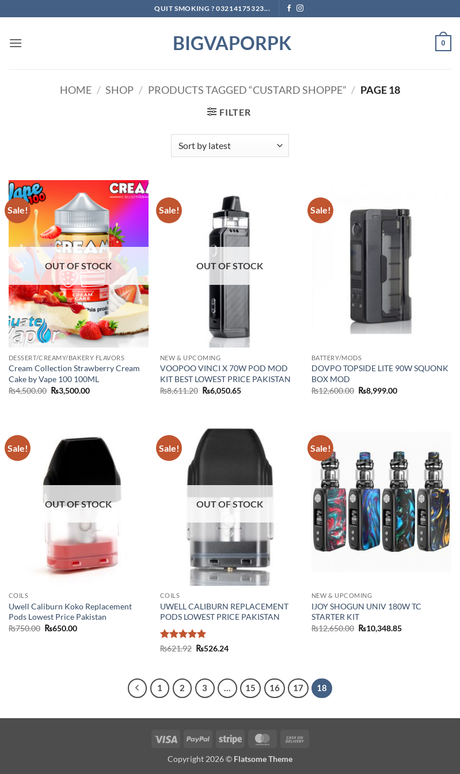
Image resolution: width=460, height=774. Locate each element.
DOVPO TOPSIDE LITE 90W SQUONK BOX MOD (379, 373)
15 (250, 688)
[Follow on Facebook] (289, 9)
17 (298, 688)
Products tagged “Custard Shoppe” (247, 89)
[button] (15, 43)
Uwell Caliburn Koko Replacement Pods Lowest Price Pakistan (70, 611)
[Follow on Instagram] (299, 9)
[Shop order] (230, 145)
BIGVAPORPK (230, 43)
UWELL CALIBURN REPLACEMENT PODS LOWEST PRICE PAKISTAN (224, 611)
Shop (119, 89)
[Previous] (137, 688)
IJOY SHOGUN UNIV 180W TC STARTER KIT (366, 611)
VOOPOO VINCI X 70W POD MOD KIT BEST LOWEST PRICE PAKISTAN (225, 373)
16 (274, 688)
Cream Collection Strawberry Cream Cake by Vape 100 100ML (74, 373)
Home (76, 89)
